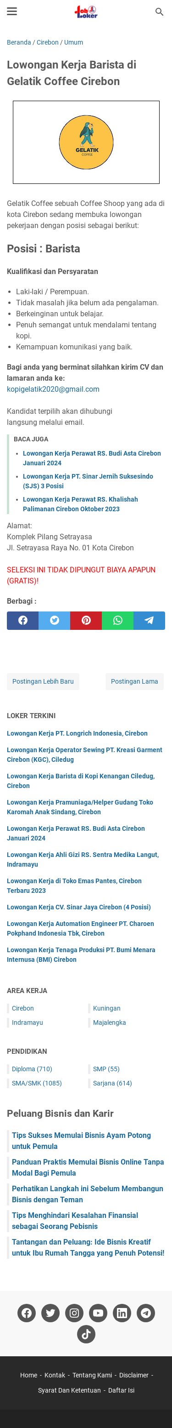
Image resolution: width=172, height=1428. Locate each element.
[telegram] (149, 620)
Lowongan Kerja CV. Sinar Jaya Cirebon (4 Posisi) (79, 907)
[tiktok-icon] (86, 1334)
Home (28, 1375)
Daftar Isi (121, 1390)
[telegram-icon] (146, 1313)
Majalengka (109, 1022)
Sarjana (112, 1083)
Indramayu (27, 1022)
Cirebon (23, 1008)
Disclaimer (134, 1375)
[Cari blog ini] (159, 11)
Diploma (32, 1069)
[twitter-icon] (50, 1313)
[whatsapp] (117, 620)
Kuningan (107, 1008)
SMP (106, 1069)
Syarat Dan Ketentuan (69, 1390)
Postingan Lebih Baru (43, 681)
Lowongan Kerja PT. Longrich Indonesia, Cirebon (77, 733)
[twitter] (54, 620)
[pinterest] (86, 620)
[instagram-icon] (74, 1313)
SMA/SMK (37, 1083)
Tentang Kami (92, 1375)
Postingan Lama (134, 681)
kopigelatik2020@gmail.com (53, 389)
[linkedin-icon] (122, 1313)
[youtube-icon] (98, 1313)
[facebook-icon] (26, 1313)
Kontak (54, 1375)
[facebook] (23, 620)
